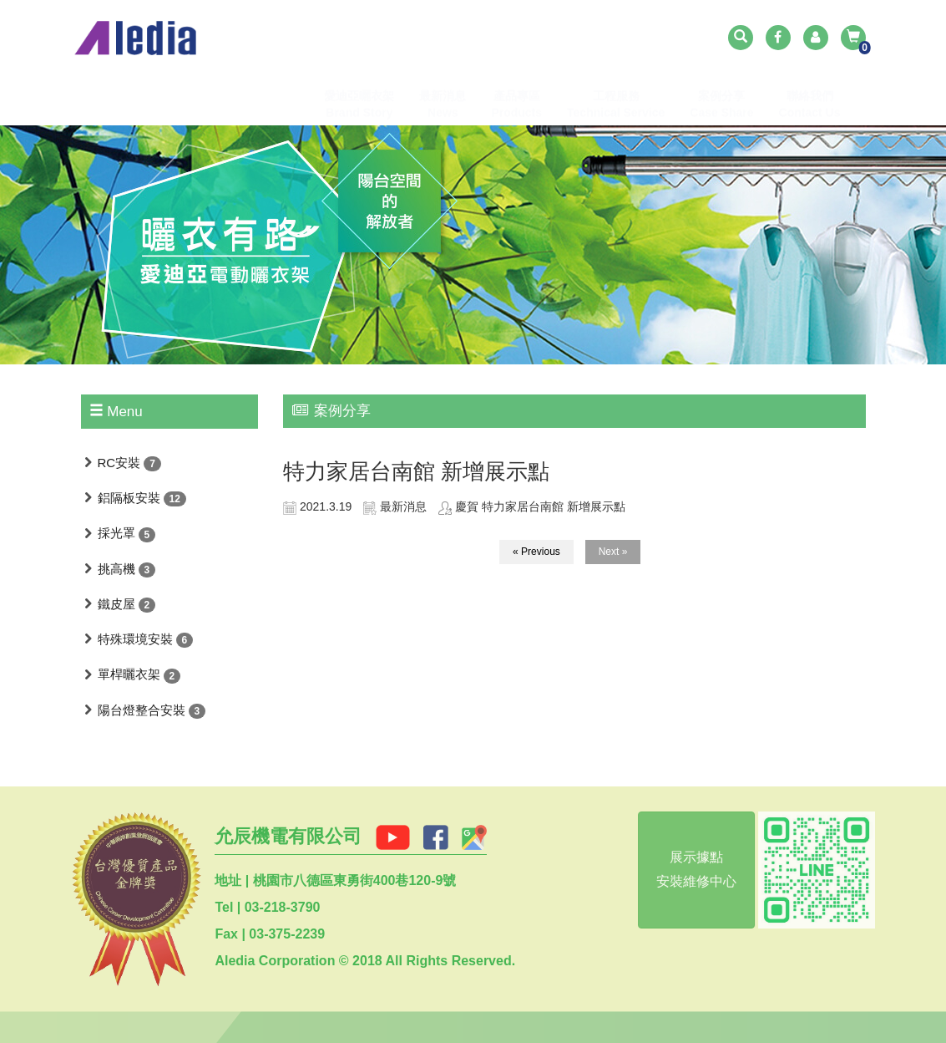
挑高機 (116, 569)
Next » (613, 551)
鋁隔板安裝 (129, 498)
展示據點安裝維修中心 (691, 869)
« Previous (536, 551)
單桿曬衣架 (129, 674)
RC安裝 (119, 462)
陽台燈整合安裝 (141, 710)
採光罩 (116, 533)
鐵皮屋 (116, 604)
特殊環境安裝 (135, 639)
